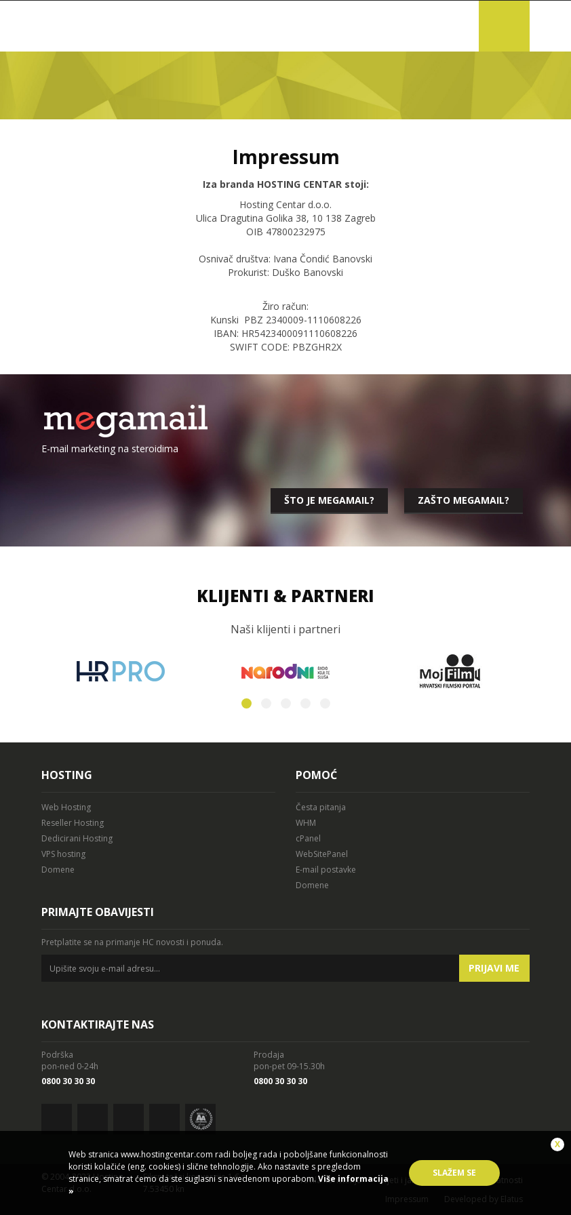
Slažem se (454, 1172)
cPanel (308, 838)
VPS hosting (63, 854)
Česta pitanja (321, 807)
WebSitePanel (322, 854)
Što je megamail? (329, 500)
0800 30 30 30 (68, 1081)
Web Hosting (66, 807)
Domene (58, 869)
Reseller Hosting (72, 823)
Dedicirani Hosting (77, 838)
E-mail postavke (326, 869)
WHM (306, 823)
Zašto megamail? (463, 500)
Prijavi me (494, 967)
